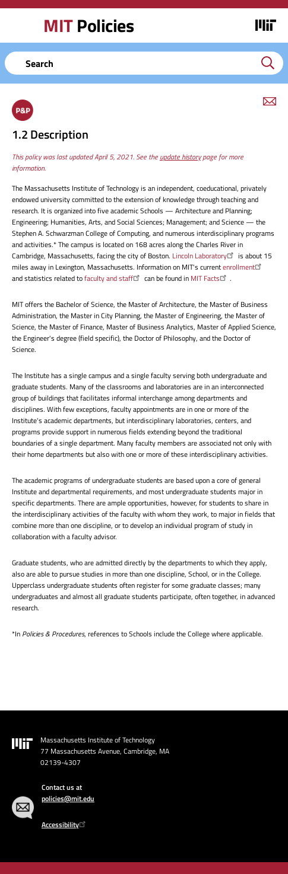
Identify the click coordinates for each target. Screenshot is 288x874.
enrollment (243, 267)
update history (180, 156)
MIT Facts (210, 278)
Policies (88, 25)
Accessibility (65, 824)
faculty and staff (113, 278)
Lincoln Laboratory (204, 255)
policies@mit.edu (68, 798)
